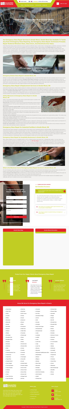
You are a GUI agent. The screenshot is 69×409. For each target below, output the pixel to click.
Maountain (38, 350)
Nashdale (38, 367)
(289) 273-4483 (63, 3)
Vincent (52, 363)
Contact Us (44, 5)
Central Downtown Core (10, 352)
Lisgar (37, 343)
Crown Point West (9, 378)
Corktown (8, 369)
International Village (39, 315)
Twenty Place (53, 361)
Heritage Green (24, 376)
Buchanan (8, 343)
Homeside (38, 309)
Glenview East (24, 343)
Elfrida (22, 324)
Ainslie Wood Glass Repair (35, 407)
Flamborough (23, 335)
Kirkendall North (39, 328)
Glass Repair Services (29, 5)
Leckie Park (38, 341)
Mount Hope (38, 363)
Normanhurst (38, 369)
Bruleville (8, 341)
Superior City (53, 352)
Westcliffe (53, 369)
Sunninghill (53, 350)
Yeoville (52, 374)
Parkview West (54, 309)
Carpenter (8, 350)
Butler (7, 348)
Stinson (52, 343)
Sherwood (53, 337)
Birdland (7, 330)
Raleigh (52, 315)
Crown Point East (9, 376)
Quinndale (53, 313)
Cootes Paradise (9, 367)
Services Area (38, 5)
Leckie (37, 339)
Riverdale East (53, 322)
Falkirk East (23, 328)
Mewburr (37, 356)
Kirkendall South (39, 330)
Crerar (7, 374)
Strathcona (53, 348)
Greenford (23, 352)
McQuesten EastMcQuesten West (42, 352)
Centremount (8, 354)
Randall (52, 317)
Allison (7, 313)
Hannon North (23, 367)
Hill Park (22, 378)
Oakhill (37, 376)
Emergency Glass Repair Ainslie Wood (19, 35)
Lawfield (37, 337)
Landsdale (38, 335)
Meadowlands (38, 354)
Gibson (22, 337)
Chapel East (8, 356)
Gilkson (22, 341)
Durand (22, 317)
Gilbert (22, 339)
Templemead (53, 354)
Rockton (52, 326)
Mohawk (37, 361)
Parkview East (38, 378)
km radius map (18, 248)
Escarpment (23, 326)
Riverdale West (54, 324)
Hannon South (24, 369)
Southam (52, 339)
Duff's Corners (23, 313)
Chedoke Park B (9, 361)
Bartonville (8, 322)
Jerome (37, 317)
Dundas (22, 315)
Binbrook (7, 328)
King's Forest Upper (40, 326)
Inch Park (38, 313)
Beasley (7, 324)
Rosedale (52, 330)
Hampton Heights (24, 365)
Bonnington (8, 335)
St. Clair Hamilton (54, 341)
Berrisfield (8, 326)
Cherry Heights (9, 363)
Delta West (23, 311)
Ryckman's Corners (54, 335)
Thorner (52, 356)
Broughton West (9, 339)
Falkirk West (23, 330)
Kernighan (38, 324)
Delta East (23, 309)
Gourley (22, 348)
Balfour (7, 317)
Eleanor (22, 322)
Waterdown (53, 365)
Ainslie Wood (8, 35)
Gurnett (22, 361)
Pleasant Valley (54, 311)
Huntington (38, 311)
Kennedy (37, 322)
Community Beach (9, 365)
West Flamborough (54, 367)
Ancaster (7, 315)
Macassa (37, 348)
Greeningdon (23, 356)
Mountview (38, 365)
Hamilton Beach (24, 363)
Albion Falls (8, 311)
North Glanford (39, 374)
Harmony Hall (23, 374)
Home (22, 5)
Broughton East (9, 337)
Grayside (22, 350)
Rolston (52, 328)
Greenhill (22, 354)
